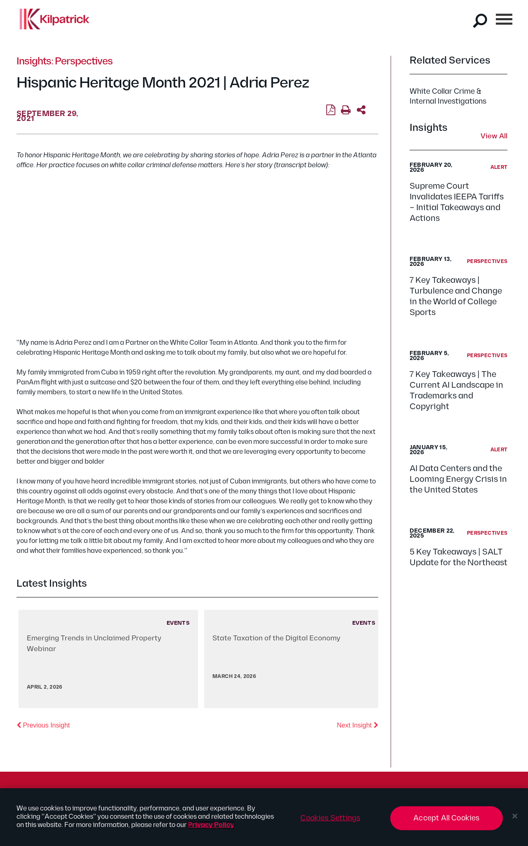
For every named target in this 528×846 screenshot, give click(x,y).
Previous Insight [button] (43, 724)
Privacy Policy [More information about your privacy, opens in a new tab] (211, 825)
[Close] (515, 816)
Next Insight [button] (357, 724)
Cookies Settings (330, 818)
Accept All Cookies (446, 818)
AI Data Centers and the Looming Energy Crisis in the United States (458, 479)
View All (494, 136)
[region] (264, 817)
